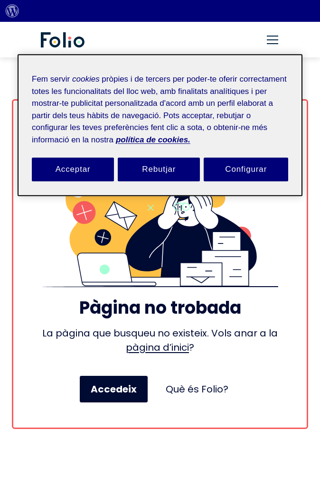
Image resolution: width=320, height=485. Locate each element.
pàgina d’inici (157, 347)
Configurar (246, 169)
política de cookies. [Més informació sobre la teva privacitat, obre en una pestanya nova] (153, 139)
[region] (160, 125)
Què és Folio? (197, 389)
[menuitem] (12, 11)
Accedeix (114, 389)
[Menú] (272, 39)
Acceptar (73, 169)
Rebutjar (159, 169)
